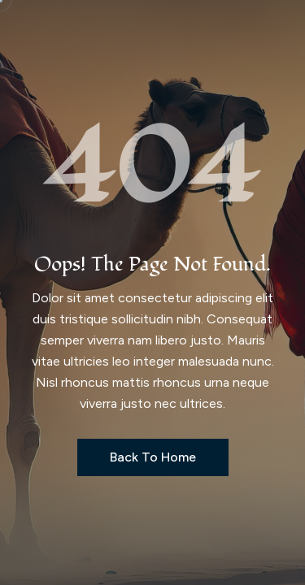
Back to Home (153, 457)
